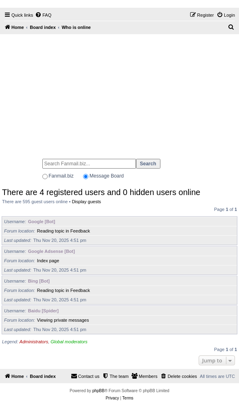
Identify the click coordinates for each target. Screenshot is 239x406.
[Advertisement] (119, 93)
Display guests (86, 201)
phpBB (98, 390)
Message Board (107, 176)
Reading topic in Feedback (63, 230)
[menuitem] (43, 15)
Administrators (34, 341)
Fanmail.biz (60, 176)
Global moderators (69, 341)
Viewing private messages (63, 320)
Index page (48, 260)
